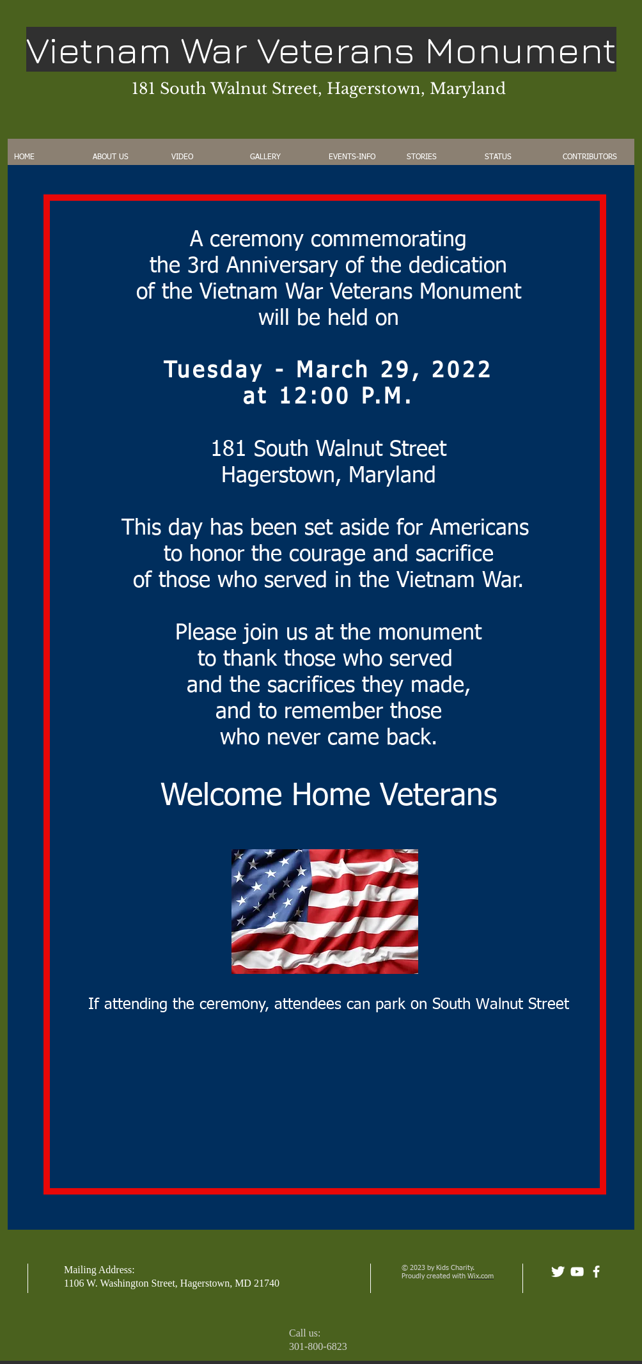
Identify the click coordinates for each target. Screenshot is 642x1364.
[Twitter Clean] (558, 1272)
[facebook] (596, 1272)
